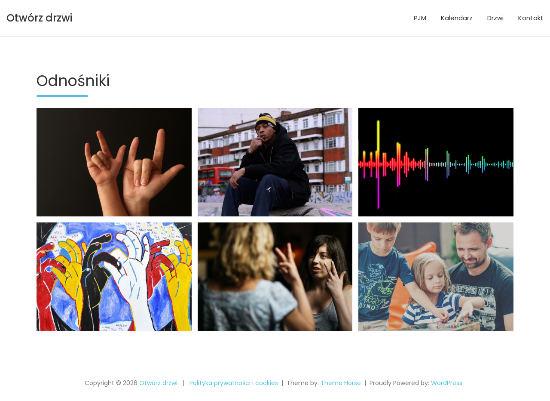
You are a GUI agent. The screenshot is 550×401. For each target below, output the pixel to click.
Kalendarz (457, 17)
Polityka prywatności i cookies (233, 383)
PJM (420, 17)
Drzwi (495, 17)
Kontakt (531, 17)
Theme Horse (341, 383)
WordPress (446, 383)
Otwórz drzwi (39, 18)
